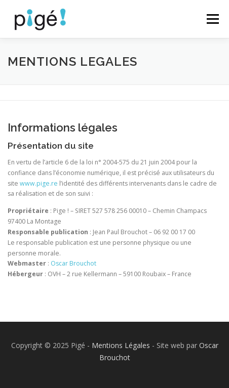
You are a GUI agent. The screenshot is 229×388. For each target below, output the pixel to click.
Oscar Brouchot (73, 263)
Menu (212, 19)
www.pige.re (39, 183)
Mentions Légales (121, 345)
